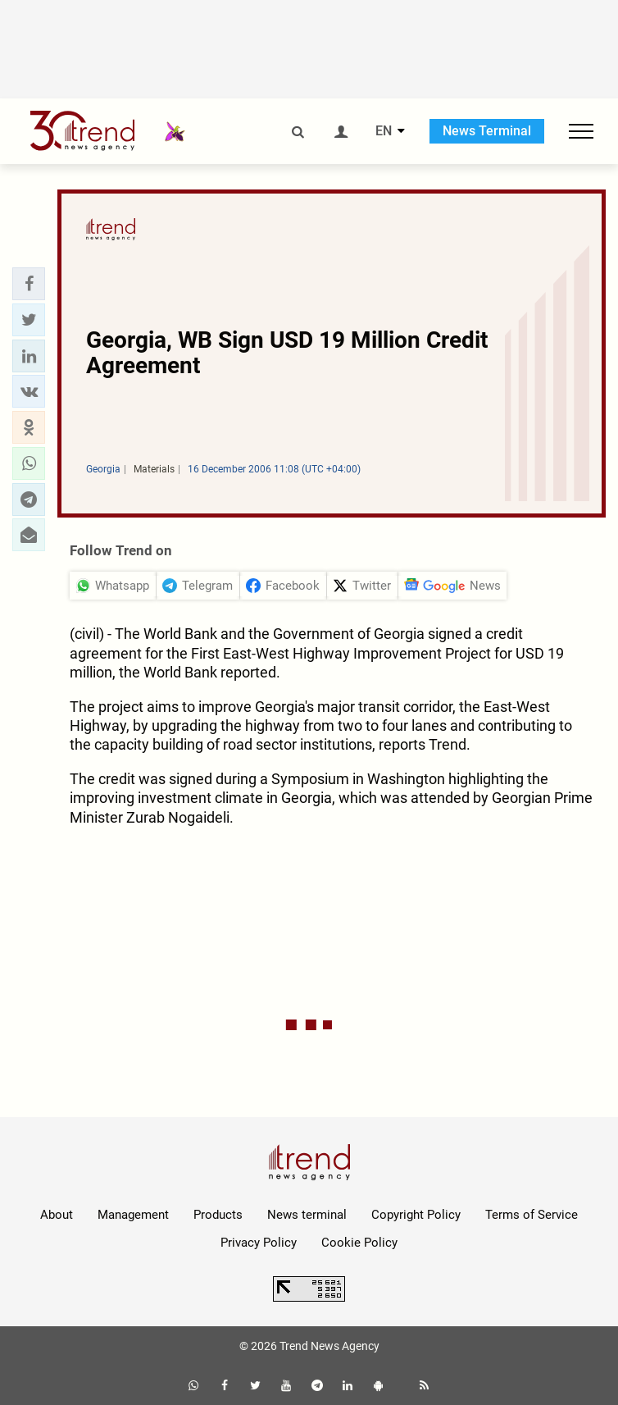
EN (383, 131)
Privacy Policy (258, 1242)
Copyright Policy (416, 1214)
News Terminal (487, 131)
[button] (28, 283)
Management (133, 1214)
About (56, 1214)
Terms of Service (531, 1214)
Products (218, 1214)
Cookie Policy (359, 1242)
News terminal (307, 1214)
